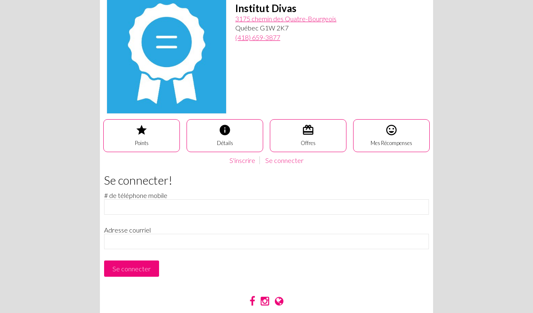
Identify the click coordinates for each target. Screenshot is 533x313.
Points (142, 135)
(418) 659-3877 (257, 37)
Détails (225, 135)
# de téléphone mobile (135, 195)
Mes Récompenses (391, 135)
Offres (308, 135)
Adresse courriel (127, 230)
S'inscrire (242, 160)
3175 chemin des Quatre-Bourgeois (285, 19)
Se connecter (284, 160)
